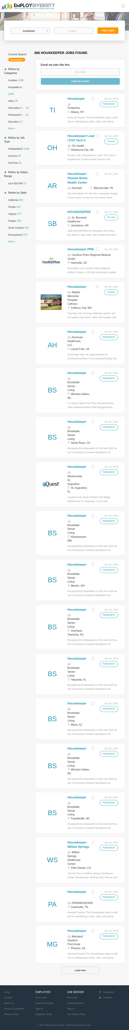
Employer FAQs (44, 1014)
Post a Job (41, 997)
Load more (80, 970)
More (11, 128)
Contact (8, 997)
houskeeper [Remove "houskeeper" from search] (16, 60)
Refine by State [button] (17, 192)
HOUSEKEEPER (79, 212)
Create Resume (75, 1003)
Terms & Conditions (14, 1008)
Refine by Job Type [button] (14, 139)
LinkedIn (107, 997)
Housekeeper (77, 286)
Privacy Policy (11, 1014)
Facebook (108, 992)
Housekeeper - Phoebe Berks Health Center (78, 178)
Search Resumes (45, 1003)
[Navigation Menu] (123, 5)
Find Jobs (108, 30)
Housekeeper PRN (81, 249)
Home (7, 992)
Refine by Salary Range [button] (16, 174)
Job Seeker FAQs (76, 1014)
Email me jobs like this (55, 64)
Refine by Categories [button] (11, 71)
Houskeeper (76, 98)
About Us (9, 1003)
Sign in (39, 1008)
